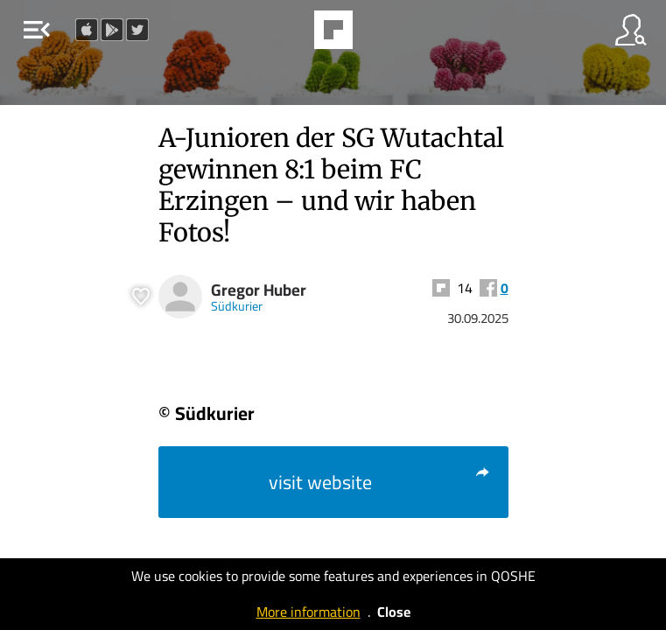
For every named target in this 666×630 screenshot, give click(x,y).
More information (308, 611)
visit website (380, 482)
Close (393, 611)
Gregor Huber (258, 290)
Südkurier (237, 306)
